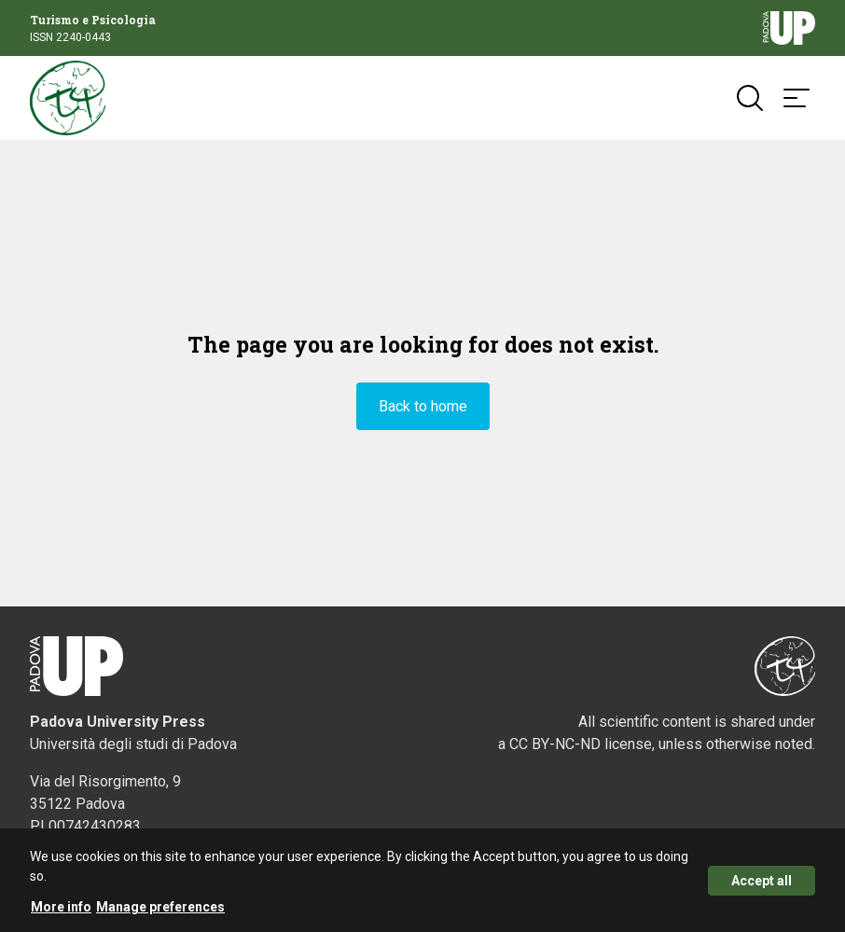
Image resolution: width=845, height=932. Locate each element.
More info (61, 910)
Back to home (423, 406)
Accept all (761, 884)
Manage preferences (160, 910)
